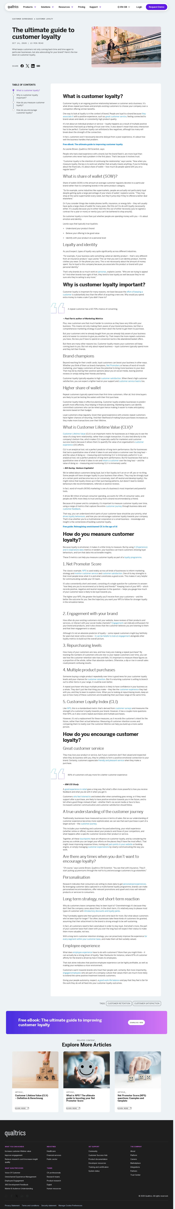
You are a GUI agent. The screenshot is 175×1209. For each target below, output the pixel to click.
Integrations (135, 1167)
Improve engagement (13, 1155)
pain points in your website (121, 844)
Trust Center (135, 1175)
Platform (133, 1155)
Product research (54, 1180)
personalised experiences (134, 884)
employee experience (82, 952)
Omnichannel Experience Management (20, 1176)
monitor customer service (86, 573)
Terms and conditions (30, 1205)
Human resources (54, 1188)
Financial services (54, 1155)
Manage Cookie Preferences (70, 1205)
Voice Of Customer (12, 1173)
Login (139, 7)
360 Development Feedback (16, 1184)
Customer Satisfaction (146, 1003)
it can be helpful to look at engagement (112, 636)
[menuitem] (30, 7)
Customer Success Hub (98, 1155)
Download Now (136, 1022)
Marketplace (135, 1163)
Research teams (53, 1176)
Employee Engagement (14, 1180)
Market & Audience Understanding (19, 1188)
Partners (133, 1171)
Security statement (48, 1205)
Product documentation (98, 1159)
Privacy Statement (12, 1205)
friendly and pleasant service (111, 760)
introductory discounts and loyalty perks (102, 911)
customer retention (96, 679)
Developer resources (97, 1163)
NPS (84, 570)
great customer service (115, 116)
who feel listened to (82, 796)
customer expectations (98, 847)
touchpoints (85, 838)
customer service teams (130, 381)
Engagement (117, 623)
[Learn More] (22, 1108)
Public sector (52, 1159)
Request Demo (156, 7)
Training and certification (99, 1167)
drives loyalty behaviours (74, 516)
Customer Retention (119, 1003)
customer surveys (123, 708)
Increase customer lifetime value (18, 1151)
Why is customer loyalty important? (27, 96)
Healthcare (51, 1151)
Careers (133, 1159)
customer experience (129, 689)
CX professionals (54, 1173)
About (132, 1151)
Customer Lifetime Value (74, 434)
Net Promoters (113, 365)
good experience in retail (76, 789)
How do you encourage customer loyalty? (26, 111)
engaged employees (72, 973)
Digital (49, 1184)
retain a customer (111, 460)
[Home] (13, 7)
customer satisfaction (111, 378)
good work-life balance (109, 980)
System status (94, 1171)
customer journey (114, 506)
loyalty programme (132, 557)
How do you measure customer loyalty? (30, 104)
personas (102, 271)
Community (93, 1151)
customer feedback (71, 509)
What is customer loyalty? (28, 90)
